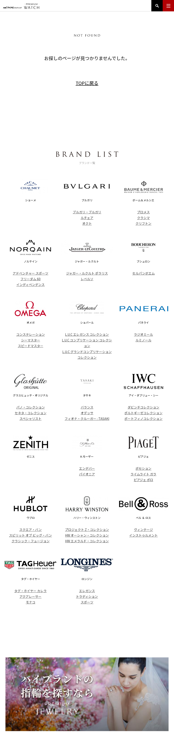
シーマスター (30, 340)
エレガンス (87, 590)
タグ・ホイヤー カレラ (30, 590)
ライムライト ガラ (143, 474)
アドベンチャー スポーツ (30, 273)
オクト (87, 223)
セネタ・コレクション (30, 413)
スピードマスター (30, 345)
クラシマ (143, 217)
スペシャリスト (30, 418)
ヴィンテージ (143, 529)
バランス (87, 407)
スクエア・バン (30, 529)
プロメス (143, 212)
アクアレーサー (30, 596)
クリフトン (143, 223)
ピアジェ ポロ (143, 479)
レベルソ (87, 279)
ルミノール (143, 340)
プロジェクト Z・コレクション (87, 529)
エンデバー (87, 468)
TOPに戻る (87, 83)
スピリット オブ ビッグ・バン (30, 535)
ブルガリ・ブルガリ (87, 212)
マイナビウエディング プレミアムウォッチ (21, 6)
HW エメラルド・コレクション (87, 541)
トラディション (87, 596)
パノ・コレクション (30, 407)
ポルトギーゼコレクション (143, 413)
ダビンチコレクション (143, 407)
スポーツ (87, 602)
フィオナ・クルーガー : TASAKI (87, 418)
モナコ (30, 602)
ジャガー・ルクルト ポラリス (87, 273)
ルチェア (87, 217)
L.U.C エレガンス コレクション (87, 334)
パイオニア (87, 474)
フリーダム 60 (30, 279)
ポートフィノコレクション (143, 418)
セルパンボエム (143, 273)
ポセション (143, 468)
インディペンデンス (30, 284)
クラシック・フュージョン (31, 541)
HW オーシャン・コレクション (87, 535)
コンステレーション (30, 334)
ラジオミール (143, 334)
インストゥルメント (143, 535)
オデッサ (87, 413)
